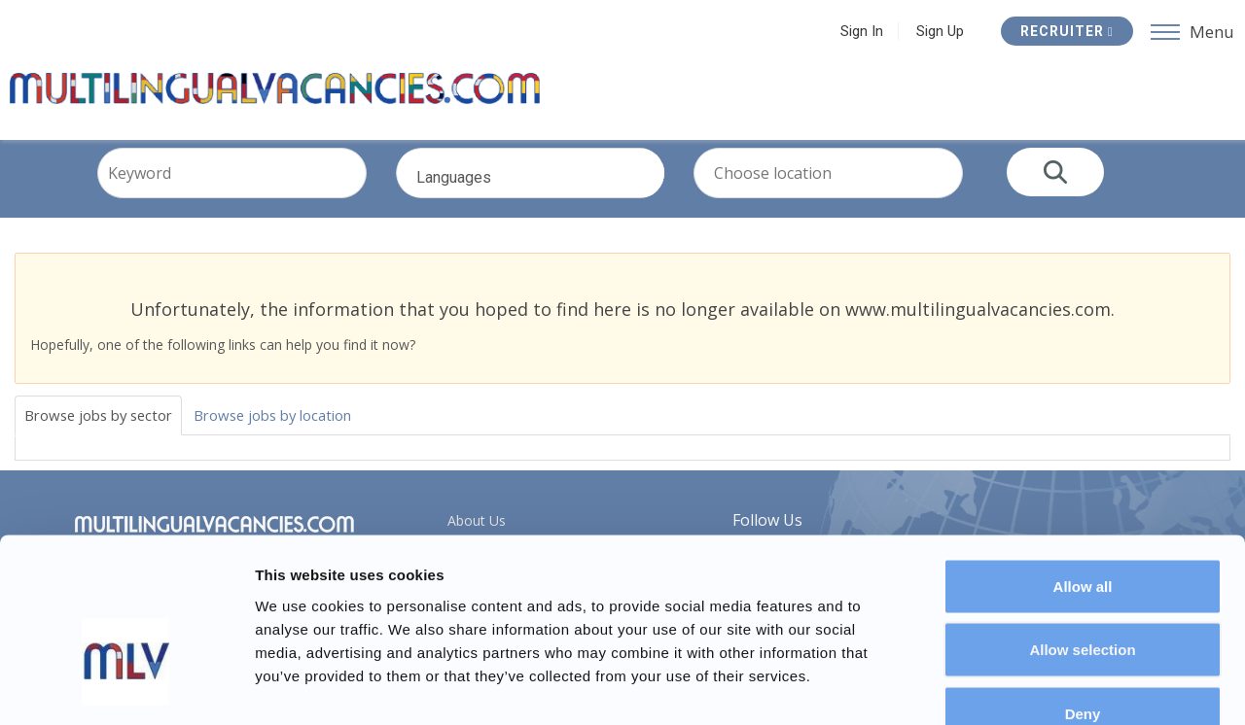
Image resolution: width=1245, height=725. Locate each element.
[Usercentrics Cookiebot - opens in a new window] (126, 687)
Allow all (1083, 470)
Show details (1021, 686)
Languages (557, 201)
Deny (1083, 597)
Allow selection (1082, 534)
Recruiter (1064, 31)
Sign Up (937, 31)
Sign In (858, 31)
